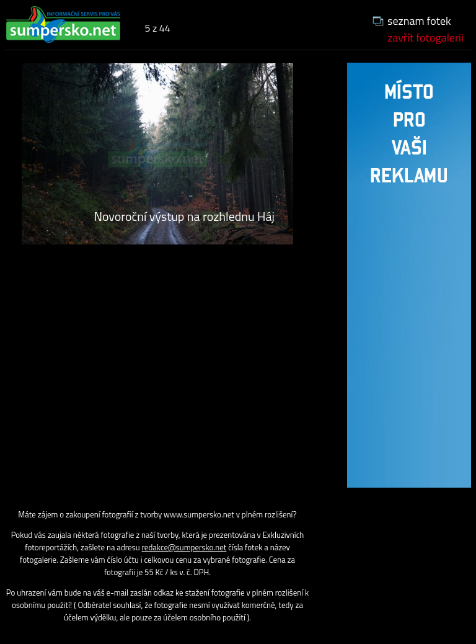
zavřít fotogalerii (425, 37)
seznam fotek (419, 20)
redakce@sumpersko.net (184, 547)
